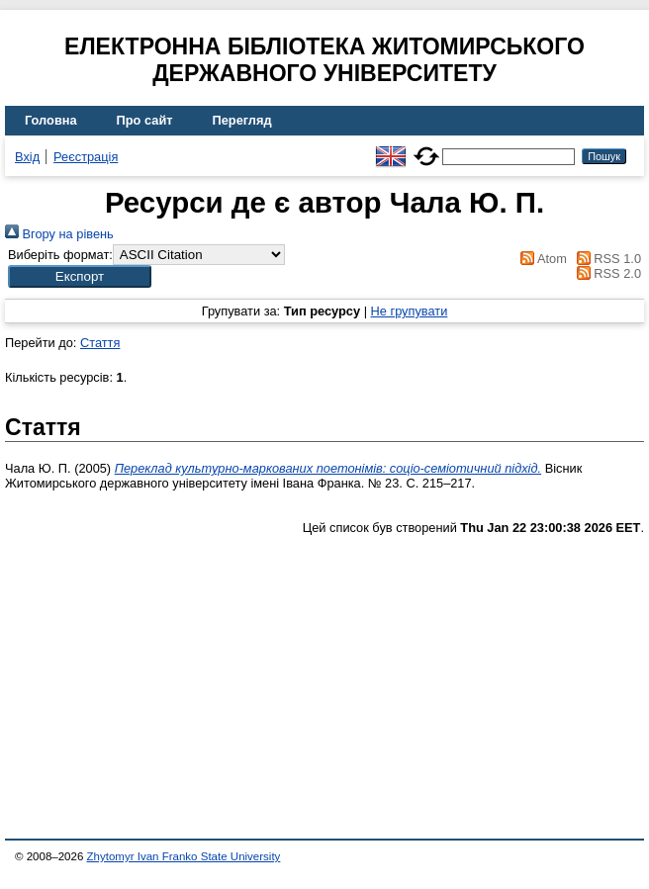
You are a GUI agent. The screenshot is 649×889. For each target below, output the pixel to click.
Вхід (27, 156)
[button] (79, 276)
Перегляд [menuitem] (242, 120)
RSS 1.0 (605, 258)
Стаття (100, 342)
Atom (540, 258)
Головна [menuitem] (51, 120)
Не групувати (409, 311)
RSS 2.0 (605, 273)
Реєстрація (85, 156)
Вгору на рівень (59, 233)
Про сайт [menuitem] (145, 120)
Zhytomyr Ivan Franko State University (184, 856)
